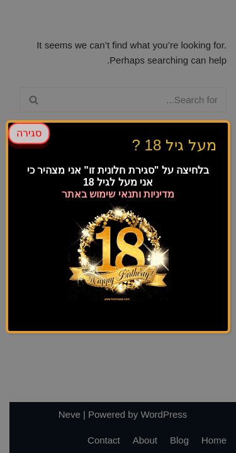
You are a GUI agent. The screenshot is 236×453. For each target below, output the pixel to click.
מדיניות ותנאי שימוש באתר (118, 192)
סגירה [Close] (29, 131)
